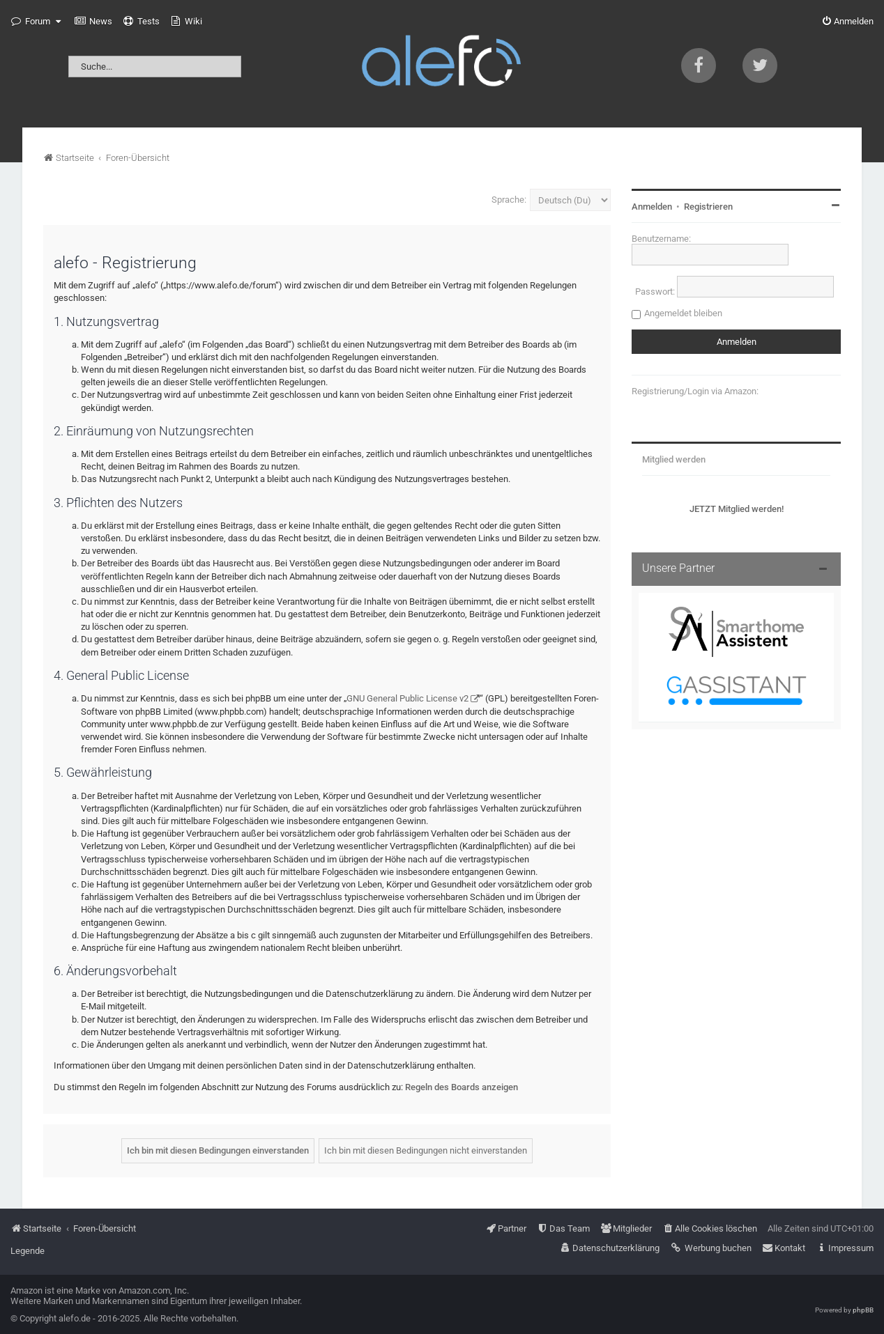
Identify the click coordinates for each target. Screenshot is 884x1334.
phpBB (863, 1310)
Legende (27, 1251)
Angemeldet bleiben (683, 313)
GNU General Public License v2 (407, 698)
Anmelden (652, 206)
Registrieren (708, 206)
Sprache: (508, 199)
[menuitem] (93, 21)
